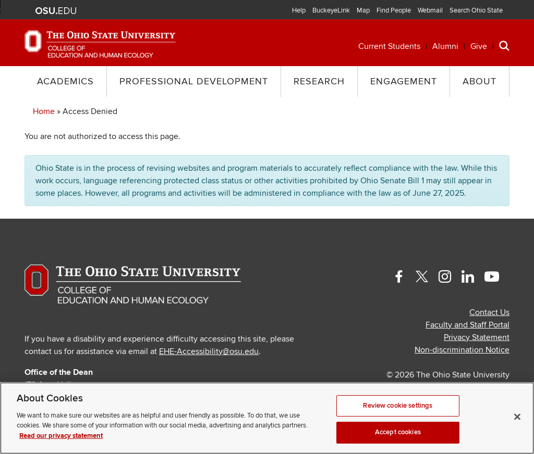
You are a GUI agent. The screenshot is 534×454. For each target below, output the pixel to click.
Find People (394, 10)
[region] (267, 418)
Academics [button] (65, 81)
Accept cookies (398, 432)
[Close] (517, 416)
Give (478, 46)
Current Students (389, 46)
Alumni (445, 46)
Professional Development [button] (193, 81)
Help (299, 10)
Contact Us (489, 312)
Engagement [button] (403, 81)
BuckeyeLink (331, 10)
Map (363, 10)
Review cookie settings (397, 405)
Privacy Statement (476, 337)
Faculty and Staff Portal (467, 325)
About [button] (479, 81)
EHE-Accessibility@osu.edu (209, 351)
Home (44, 111)
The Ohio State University (56, 11)
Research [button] (319, 81)
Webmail (430, 10)
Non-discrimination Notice (462, 350)
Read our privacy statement (61, 436)
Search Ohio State (476, 10)
